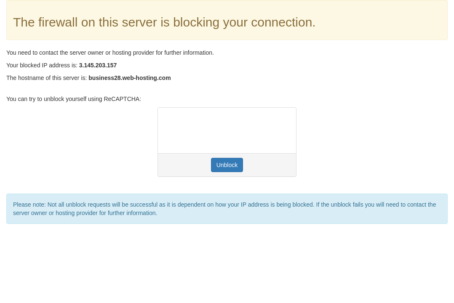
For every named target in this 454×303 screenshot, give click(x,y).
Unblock (227, 165)
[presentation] (228, 130)
